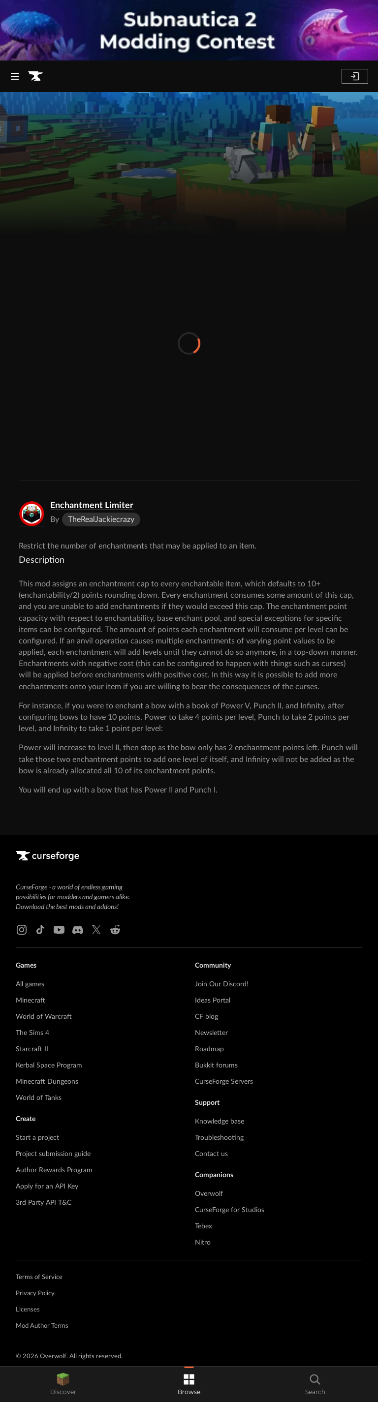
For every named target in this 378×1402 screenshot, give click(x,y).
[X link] (96, 930)
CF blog (206, 1016)
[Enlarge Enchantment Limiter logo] (31, 513)
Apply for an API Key (47, 1186)
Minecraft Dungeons (47, 1081)
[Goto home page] (35, 76)
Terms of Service (39, 1277)
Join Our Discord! (222, 984)
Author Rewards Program (54, 1170)
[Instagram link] (22, 930)
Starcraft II (32, 1049)
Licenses (28, 1310)
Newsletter (211, 1033)
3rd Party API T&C (43, 1202)
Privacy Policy (35, 1293)
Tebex (203, 1226)
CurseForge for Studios (229, 1210)
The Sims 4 (32, 1033)
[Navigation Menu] (15, 76)
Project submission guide (53, 1154)
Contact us (211, 1154)
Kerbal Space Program (49, 1065)
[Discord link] (78, 930)
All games (30, 984)
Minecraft (30, 1000)
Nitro (203, 1242)
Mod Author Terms (42, 1326)
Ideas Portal (212, 1000)
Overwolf (209, 1193)
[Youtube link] (59, 930)
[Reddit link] (115, 930)
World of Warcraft (44, 1016)
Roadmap (209, 1049)
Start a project (37, 1137)
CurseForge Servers (224, 1081)
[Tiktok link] (40, 930)
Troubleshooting (219, 1137)
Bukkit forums (216, 1065)
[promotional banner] (189, 30)
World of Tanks (39, 1098)
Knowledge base (219, 1121)
